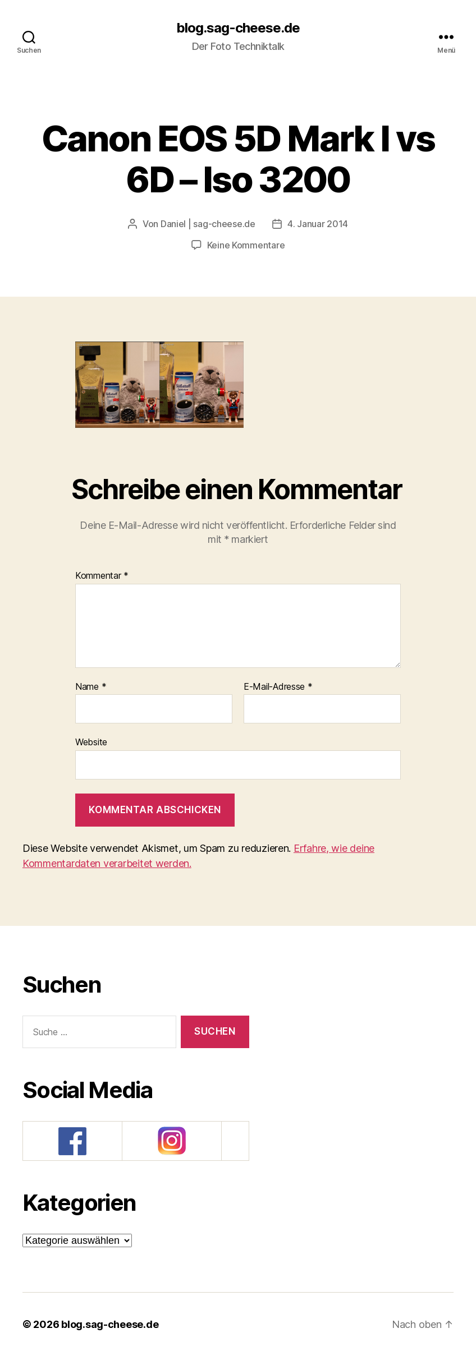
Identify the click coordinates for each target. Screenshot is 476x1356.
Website (91, 742)
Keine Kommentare (246, 245)
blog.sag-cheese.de (238, 28)
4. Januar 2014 (317, 223)
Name (90, 687)
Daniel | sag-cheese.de (208, 223)
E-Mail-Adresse (278, 687)
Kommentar (102, 576)
